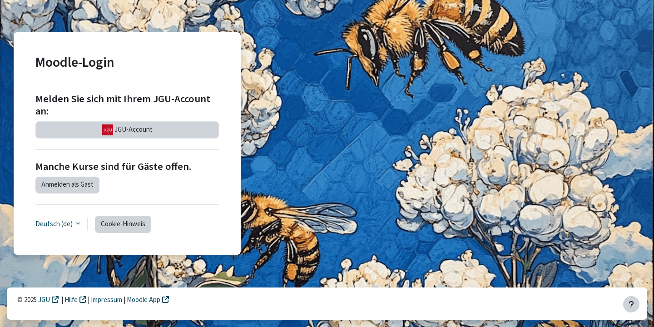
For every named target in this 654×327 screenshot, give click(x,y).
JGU (44, 300)
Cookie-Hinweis (123, 224)
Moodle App (143, 300)
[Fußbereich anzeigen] (631, 304)
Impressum (107, 300)
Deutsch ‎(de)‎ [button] (54, 224)
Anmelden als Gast (67, 184)
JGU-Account (127, 129)
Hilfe (71, 300)
